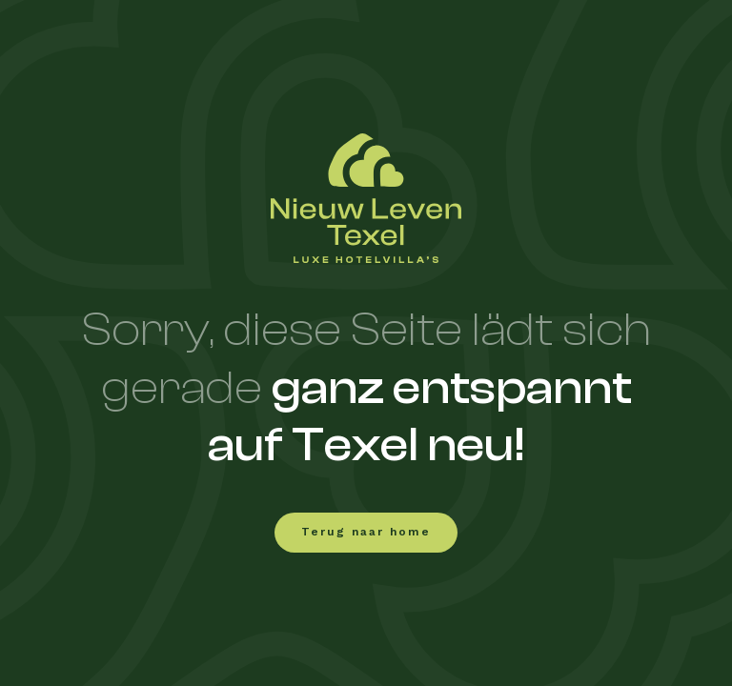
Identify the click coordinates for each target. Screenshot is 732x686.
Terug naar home (366, 532)
